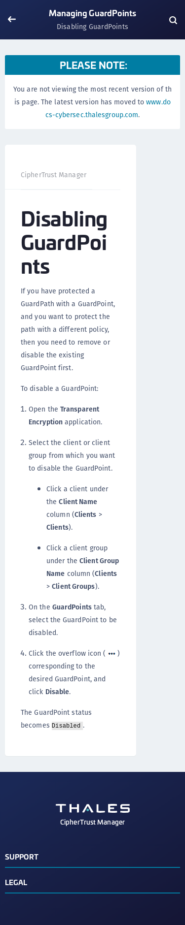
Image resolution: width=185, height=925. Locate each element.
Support (21, 856)
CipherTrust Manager (53, 175)
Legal (16, 882)
